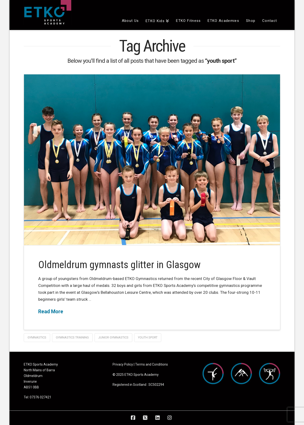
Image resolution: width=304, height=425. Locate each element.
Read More (50, 311)
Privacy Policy (123, 364)
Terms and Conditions (151, 364)
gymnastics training (72, 337)
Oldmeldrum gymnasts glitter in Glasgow (119, 264)
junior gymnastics (113, 337)
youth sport (147, 337)
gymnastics (37, 337)
